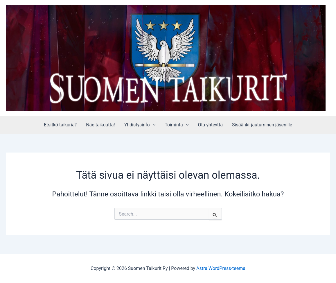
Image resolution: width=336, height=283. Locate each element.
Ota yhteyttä (210, 125)
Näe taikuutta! (100, 125)
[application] (153, 125)
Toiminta (176, 125)
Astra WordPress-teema (220, 268)
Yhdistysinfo (140, 125)
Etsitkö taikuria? (60, 125)
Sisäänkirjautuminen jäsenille (262, 125)
